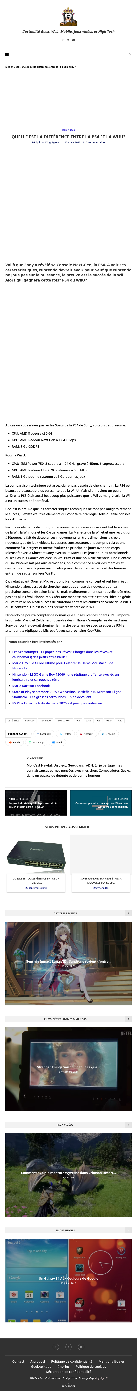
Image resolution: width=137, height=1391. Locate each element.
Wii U (109, 720)
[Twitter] (68, 40)
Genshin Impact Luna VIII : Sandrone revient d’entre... (68, 961)
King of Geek (12, 66)
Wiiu (120, 720)
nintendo (45, 720)
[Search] (130, 54)
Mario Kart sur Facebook (31, 686)
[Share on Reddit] (14, 742)
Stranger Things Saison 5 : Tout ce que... (68, 1067)
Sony (88, 720)
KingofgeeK (52, 142)
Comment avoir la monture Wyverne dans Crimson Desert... (68, 1173)
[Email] (73, 40)
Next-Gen (30, 720)
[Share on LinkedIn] (108, 733)
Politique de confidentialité (71, 1361)
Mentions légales (112, 1361)
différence (13, 720)
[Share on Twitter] (65, 733)
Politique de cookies (90, 1366)
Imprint (63, 1366)
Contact (18, 1361)
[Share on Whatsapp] (36, 742)
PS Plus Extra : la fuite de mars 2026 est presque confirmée (57, 703)
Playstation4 (63, 720)
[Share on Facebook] (44, 733)
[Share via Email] (57, 742)
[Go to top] (68, 1386)
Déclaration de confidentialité (68, 1372)
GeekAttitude (41, 1366)
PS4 (78, 720)
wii (98, 720)
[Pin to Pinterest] (86, 733)
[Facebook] (63, 40)
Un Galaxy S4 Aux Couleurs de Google (68, 1278)
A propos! (37, 1361)
